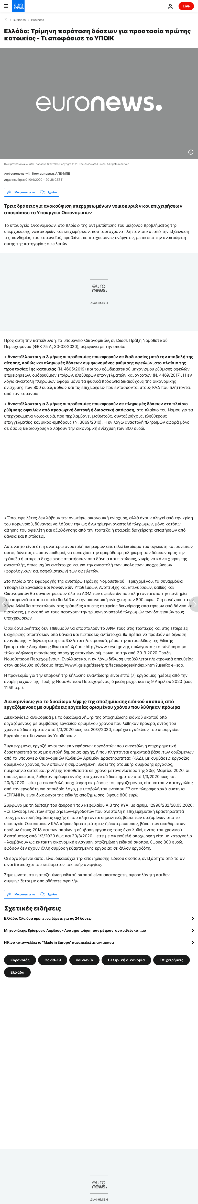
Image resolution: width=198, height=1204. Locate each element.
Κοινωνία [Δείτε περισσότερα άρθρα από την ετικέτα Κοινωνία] (84, 960)
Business (19, 19)
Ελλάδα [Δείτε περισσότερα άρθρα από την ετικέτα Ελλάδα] (17, 972)
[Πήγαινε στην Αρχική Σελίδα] (18, 6)
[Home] (5, 19)
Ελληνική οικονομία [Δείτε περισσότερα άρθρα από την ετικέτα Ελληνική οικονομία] (126, 960)
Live (186, 6)
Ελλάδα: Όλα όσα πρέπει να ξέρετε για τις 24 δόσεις (48, 918)
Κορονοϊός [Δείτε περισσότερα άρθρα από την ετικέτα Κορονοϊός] (20, 960)
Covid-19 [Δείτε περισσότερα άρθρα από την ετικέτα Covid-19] (53, 960)
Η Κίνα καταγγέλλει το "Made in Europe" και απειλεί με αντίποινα (59, 942)
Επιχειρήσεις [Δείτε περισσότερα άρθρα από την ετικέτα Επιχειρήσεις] (171, 960)
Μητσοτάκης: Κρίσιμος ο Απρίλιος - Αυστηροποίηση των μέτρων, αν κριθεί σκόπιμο (75, 930)
